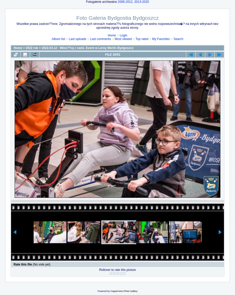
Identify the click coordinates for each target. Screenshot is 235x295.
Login (123, 35)
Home (112, 35)
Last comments (100, 39)
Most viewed (123, 39)
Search (178, 39)
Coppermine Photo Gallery (124, 291)
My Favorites (161, 39)
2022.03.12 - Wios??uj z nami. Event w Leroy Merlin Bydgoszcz (87, 48)
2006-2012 (125, 2)
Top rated (141, 39)
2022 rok (32, 48)
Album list (58, 39)
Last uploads (77, 39)
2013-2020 (141, 2)
